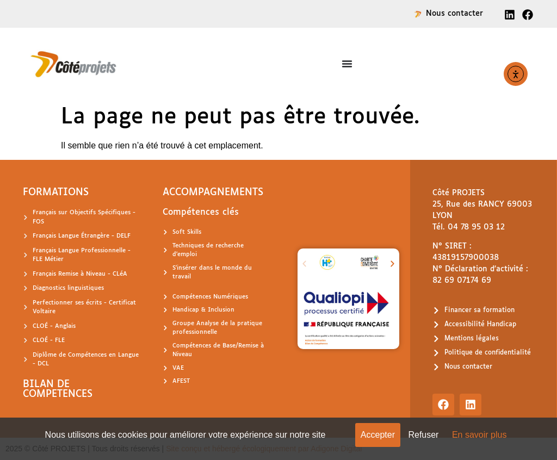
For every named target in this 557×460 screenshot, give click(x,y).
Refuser (423, 434)
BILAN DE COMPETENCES (57, 389)
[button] (304, 264)
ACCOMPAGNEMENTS (213, 192)
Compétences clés (201, 212)
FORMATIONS (56, 192)
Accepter (378, 434)
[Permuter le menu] (347, 63)
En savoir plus (479, 434)
